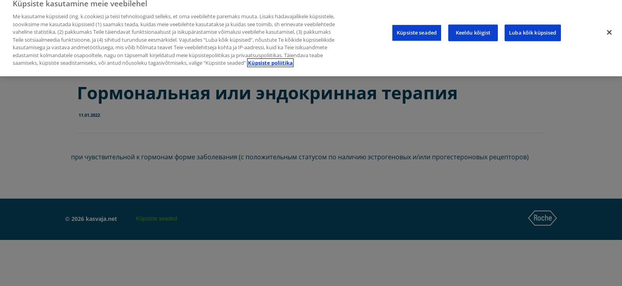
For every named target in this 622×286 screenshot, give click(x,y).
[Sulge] (609, 30)
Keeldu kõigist (473, 30)
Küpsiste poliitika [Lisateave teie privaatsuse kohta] (270, 60)
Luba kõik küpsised (532, 30)
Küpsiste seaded (417, 30)
